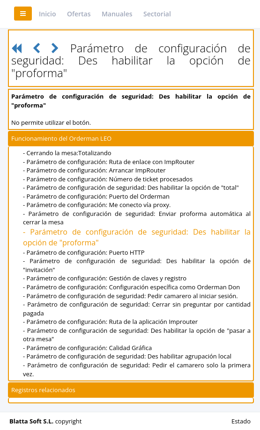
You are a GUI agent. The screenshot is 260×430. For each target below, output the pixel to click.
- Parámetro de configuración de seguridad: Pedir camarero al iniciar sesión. (130, 296)
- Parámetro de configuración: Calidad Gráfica (87, 348)
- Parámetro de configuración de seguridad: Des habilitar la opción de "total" (131, 187)
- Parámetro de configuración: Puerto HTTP (84, 252)
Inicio (47, 13)
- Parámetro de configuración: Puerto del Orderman (96, 196)
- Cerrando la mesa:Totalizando (67, 153)
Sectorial (157, 13)
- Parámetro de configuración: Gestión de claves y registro (104, 278)
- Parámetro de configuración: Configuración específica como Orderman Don (131, 287)
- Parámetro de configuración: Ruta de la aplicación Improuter (110, 321)
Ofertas (79, 13)
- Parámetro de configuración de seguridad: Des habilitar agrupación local (127, 356)
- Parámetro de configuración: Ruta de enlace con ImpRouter (108, 162)
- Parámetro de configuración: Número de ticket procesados (108, 179)
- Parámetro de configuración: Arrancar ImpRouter (94, 170)
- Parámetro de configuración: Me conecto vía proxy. (97, 205)
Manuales (117, 13)
